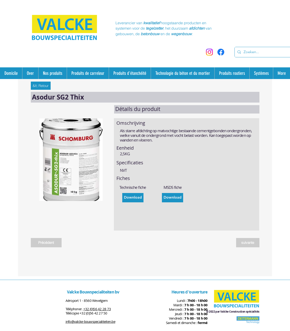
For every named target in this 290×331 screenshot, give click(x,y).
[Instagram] (209, 52)
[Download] (132, 197)
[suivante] (247, 242)
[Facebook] (220, 52)
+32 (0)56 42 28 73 (97, 309)
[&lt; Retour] (41, 86)
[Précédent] (46, 242)
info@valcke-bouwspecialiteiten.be (90, 321)
